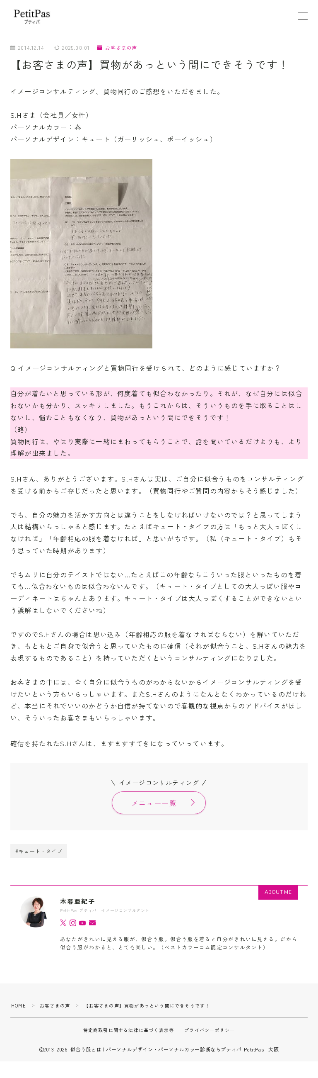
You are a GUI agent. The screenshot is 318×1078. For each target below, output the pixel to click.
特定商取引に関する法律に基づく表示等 (128, 1030)
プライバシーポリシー (209, 1030)
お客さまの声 (117, 48)
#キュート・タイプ (39, 850)
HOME (18, 1005)
